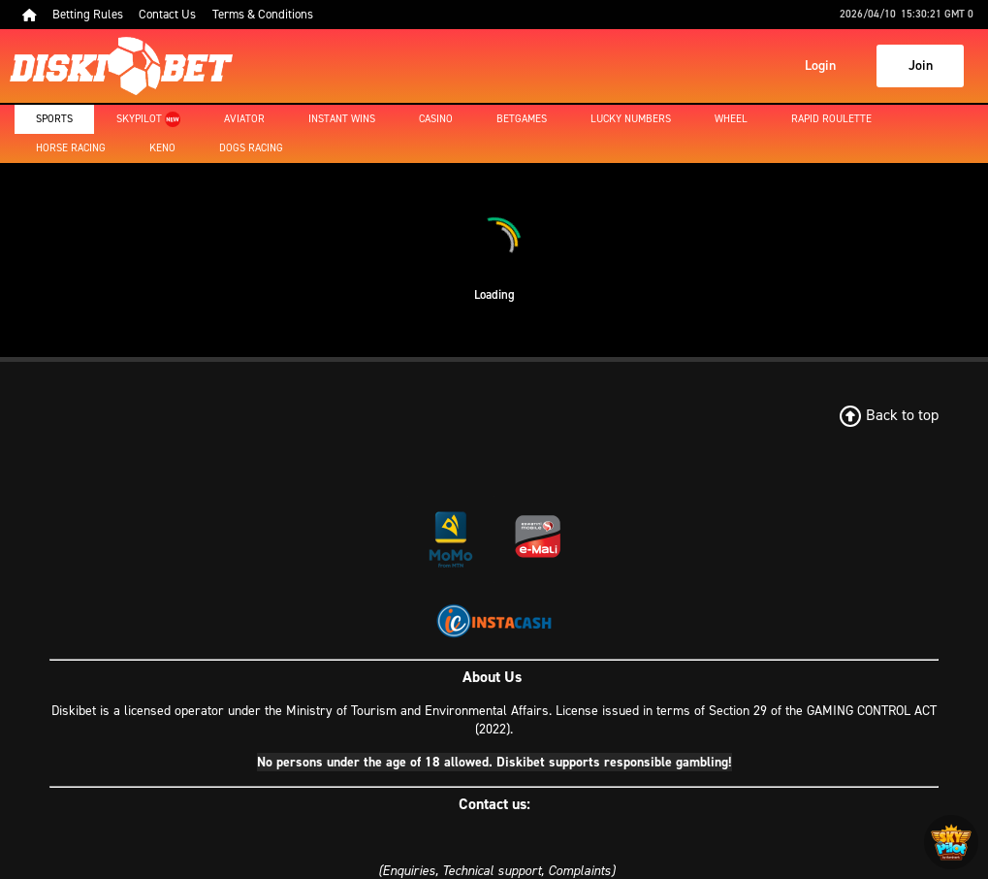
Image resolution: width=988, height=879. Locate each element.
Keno (162, 148)
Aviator (244, 119)
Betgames (521, 119)
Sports (54, 119)
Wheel (731, 119)
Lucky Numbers (630, 119)
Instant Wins (341, 119)
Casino (436, 119)
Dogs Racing (251, 148)
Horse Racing (71, 148)
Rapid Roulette (831, 119)
